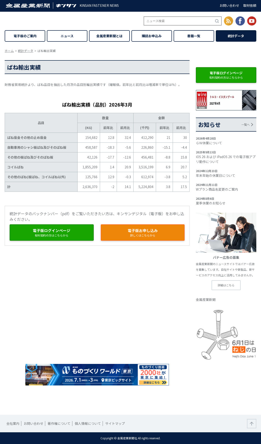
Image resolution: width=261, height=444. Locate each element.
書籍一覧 (193, 35)
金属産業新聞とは (109, 35)
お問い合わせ (229, 5)
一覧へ (245, 124)
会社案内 (12, 423)
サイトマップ (115, 423)
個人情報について (88, 423)
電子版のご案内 (25, 35)
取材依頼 (249, 5)
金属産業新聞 (206, 299)
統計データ (236, 35)
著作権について (59, 423)
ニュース (67, 35)
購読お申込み (151, 35)
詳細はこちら (226, 285)
